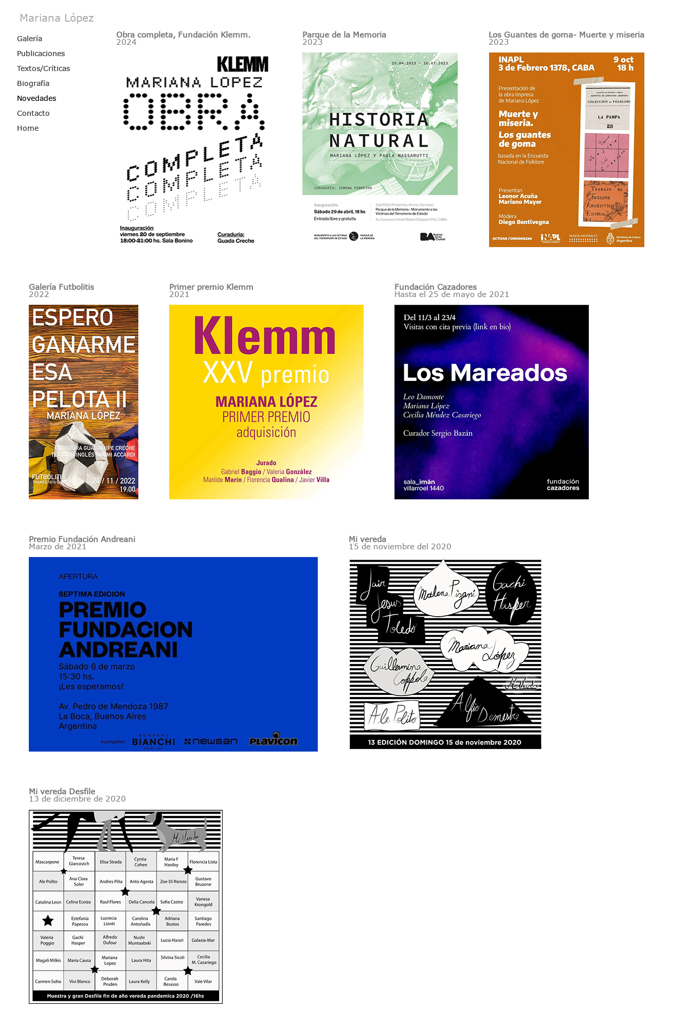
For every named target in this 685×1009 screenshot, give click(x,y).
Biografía (33, 83)
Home (28, 128)
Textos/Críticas (43, 68)
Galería (29, 38)
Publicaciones (41, 53)
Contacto (33, 113)
